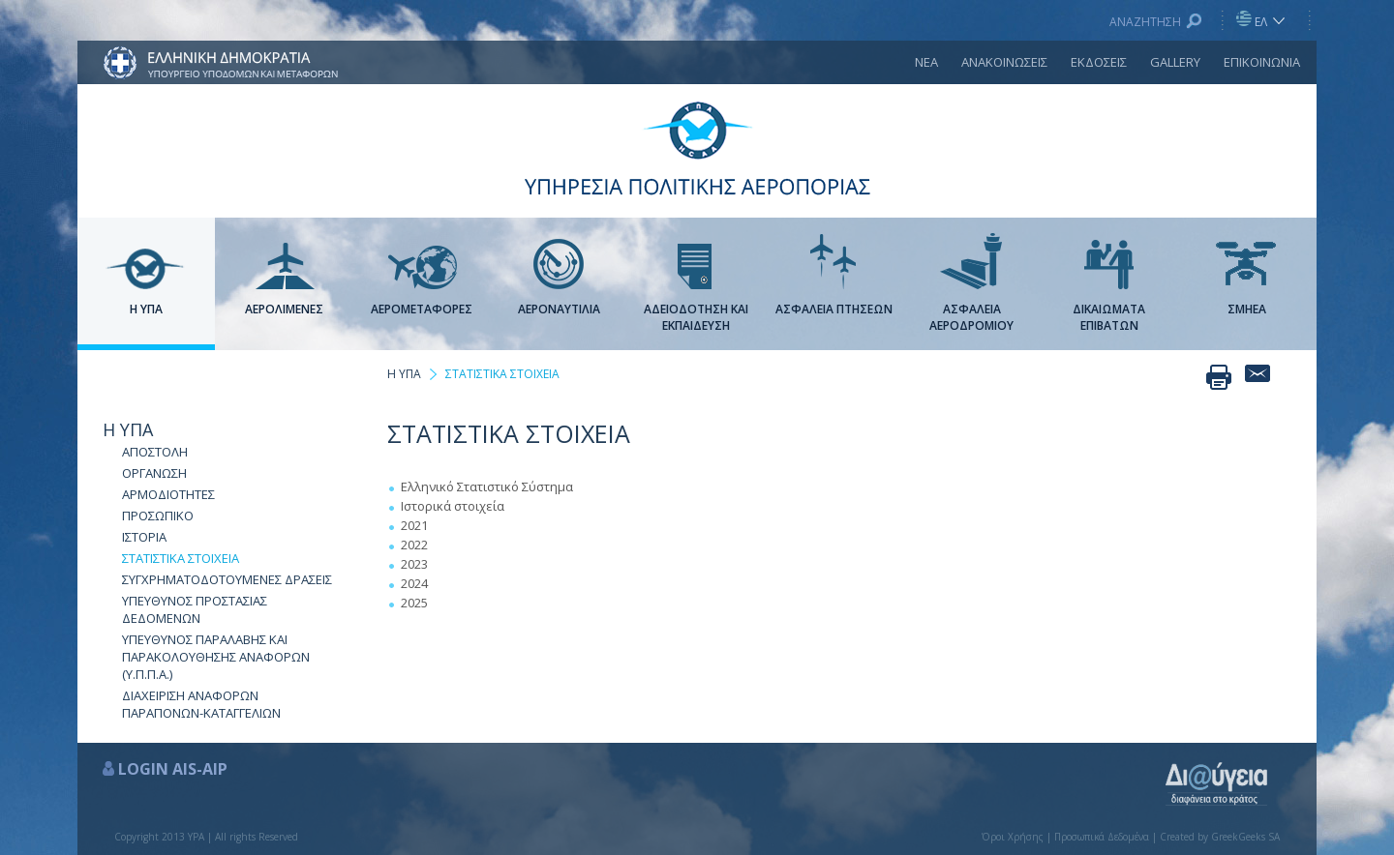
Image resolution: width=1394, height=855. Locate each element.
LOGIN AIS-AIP (172, 769)
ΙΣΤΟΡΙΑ (144, 536)
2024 (414, 583)
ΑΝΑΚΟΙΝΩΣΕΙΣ (1004, 62)
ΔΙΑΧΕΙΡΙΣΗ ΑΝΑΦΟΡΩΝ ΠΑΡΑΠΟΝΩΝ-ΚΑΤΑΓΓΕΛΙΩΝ (201, 704)
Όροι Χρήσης (1013, 836)
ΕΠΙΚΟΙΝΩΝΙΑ (1262, 62)
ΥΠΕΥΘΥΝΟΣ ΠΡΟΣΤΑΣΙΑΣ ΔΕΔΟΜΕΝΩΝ (194, 609)
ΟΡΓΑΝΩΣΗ (154, 473)
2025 (414, 602)
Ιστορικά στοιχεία (452, 506)
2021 (414, 525)
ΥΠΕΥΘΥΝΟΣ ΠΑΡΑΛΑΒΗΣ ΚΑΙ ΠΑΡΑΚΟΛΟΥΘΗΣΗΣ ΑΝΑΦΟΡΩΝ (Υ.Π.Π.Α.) (216, 657)
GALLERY (1175, 62)
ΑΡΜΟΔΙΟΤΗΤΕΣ (168, 494)
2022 (414, 544)
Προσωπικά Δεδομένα (1101, 836)
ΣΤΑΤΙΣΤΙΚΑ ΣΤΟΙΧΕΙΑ (180, 558)
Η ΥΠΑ (128, 429)
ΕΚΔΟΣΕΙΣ (1099, 62)
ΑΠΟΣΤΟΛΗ (155, 451)
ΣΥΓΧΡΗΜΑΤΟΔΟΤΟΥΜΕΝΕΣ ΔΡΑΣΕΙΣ (227, 579)
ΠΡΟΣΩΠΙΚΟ (158, 515)
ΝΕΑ (926, 62)
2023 (414, 564)
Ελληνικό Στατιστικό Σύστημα (487, 486)
